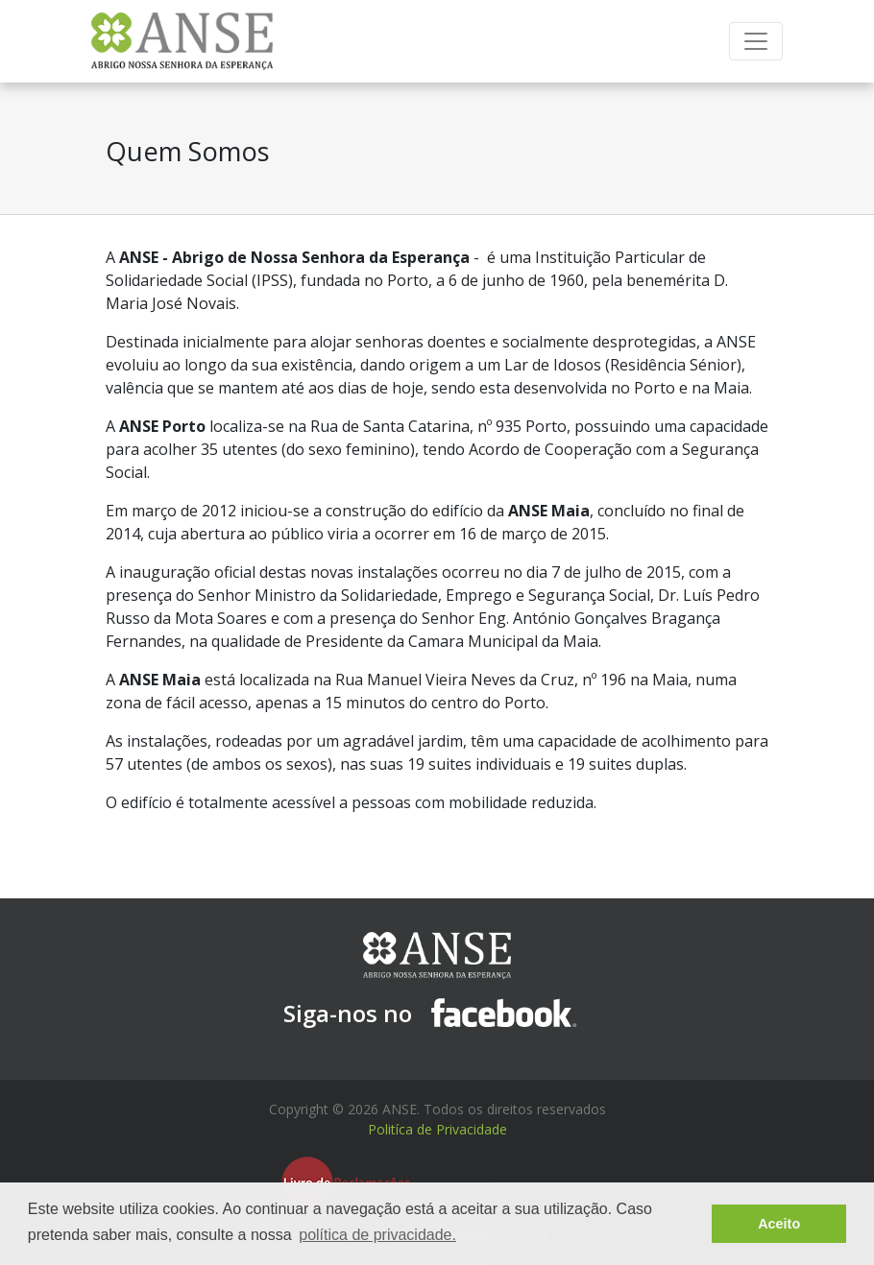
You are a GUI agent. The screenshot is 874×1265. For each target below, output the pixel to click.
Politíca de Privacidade (437, 1129)
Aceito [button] (779, 1223)
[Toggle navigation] (756, 41)
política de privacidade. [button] (377, 1235)
